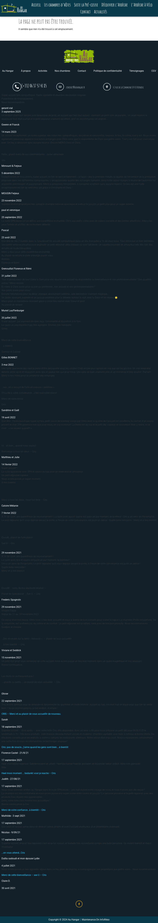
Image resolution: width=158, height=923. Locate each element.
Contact (85, 11)
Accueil (36, 5)
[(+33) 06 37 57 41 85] (17, 86)
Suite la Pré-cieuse (86, 5)
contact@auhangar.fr (75, 87)
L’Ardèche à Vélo (141, 5)
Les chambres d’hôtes (57, 5)
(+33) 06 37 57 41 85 (34, 85)
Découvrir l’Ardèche (115, 5)
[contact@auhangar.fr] (60, 87)
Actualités (100, 11)
